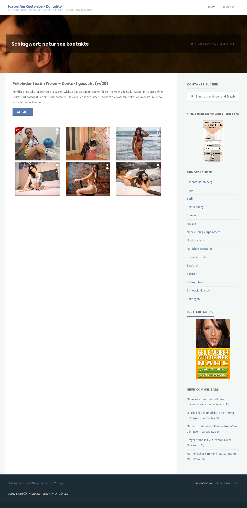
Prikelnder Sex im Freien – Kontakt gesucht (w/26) (60, 83)
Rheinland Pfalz (196, 257)
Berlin (190, 199)
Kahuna (218, 483)
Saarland (192, 265)
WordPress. (233, 483)
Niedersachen (195, 240)
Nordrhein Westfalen (200, 249)
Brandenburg (195, 207)
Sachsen (192, 274)
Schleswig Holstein (198, 290)
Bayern (191, 190)
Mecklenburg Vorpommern (203, 232)
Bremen (192, 215)
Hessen (191, 224)
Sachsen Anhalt (196, 282)
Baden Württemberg (199, 182)
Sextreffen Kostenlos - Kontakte (34, 6)
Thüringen (193, 299)
